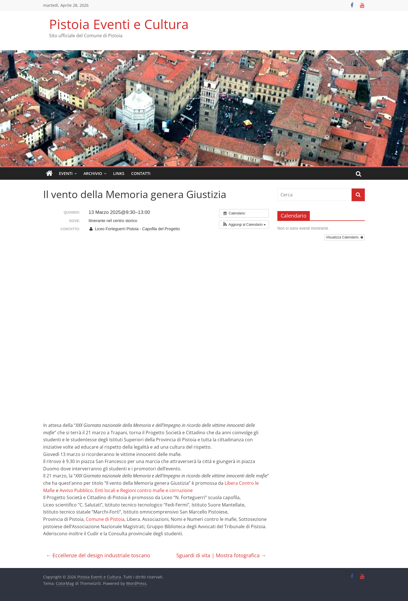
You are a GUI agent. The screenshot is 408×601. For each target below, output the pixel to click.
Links (118, 173)
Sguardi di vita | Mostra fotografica (221, 555)
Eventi (66, 173)
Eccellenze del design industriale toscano (98, 555)
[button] (244, 225)
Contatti (140, 173)
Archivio (93, 173)
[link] (126, 490)
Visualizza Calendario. (344, 237)
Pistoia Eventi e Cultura (119, 24)
